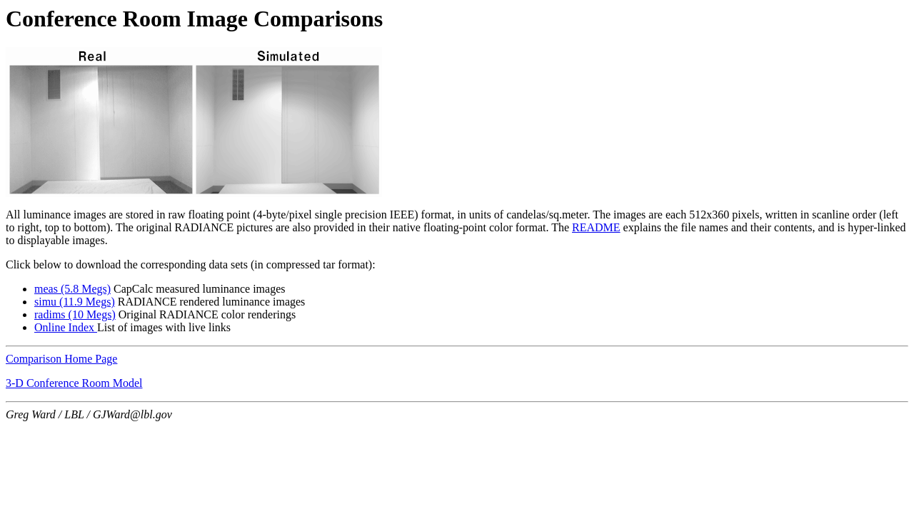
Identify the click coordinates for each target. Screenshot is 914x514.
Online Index (65, 327)
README (596, 227)
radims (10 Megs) (75, 314)
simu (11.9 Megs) (74, 302)
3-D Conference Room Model (74, 383)
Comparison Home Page (61, 359)
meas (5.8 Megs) (72, 289)
